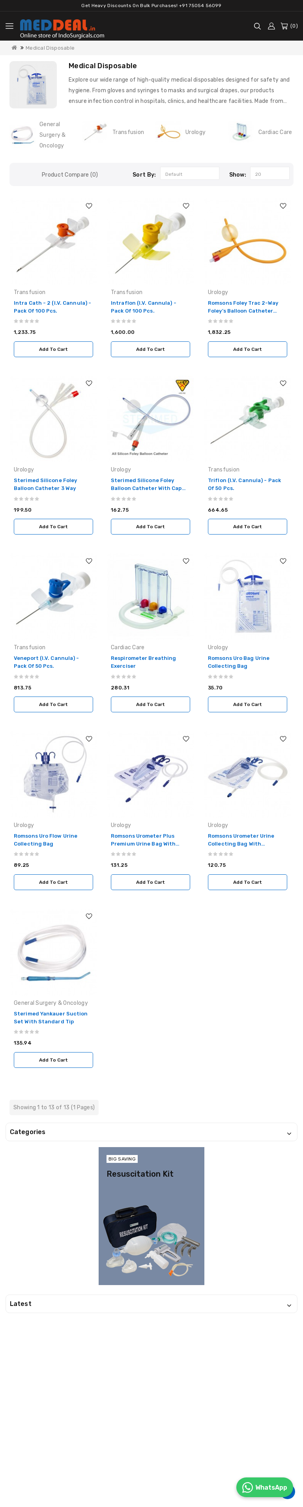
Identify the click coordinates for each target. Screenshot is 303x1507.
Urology (195, 132)
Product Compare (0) (70, 174)
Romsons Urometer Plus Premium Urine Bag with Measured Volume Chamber (147, 844)
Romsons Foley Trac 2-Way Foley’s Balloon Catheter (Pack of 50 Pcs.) (243, 311)
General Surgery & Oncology (52, 135)
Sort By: (144, 174)
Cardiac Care (275, 132)
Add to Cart (53, 349)
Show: (238, 174)
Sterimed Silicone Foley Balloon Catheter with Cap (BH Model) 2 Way (146, 488)
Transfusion (128, 132)
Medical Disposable (50, 48)
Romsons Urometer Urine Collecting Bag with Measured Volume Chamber (244, 844)
